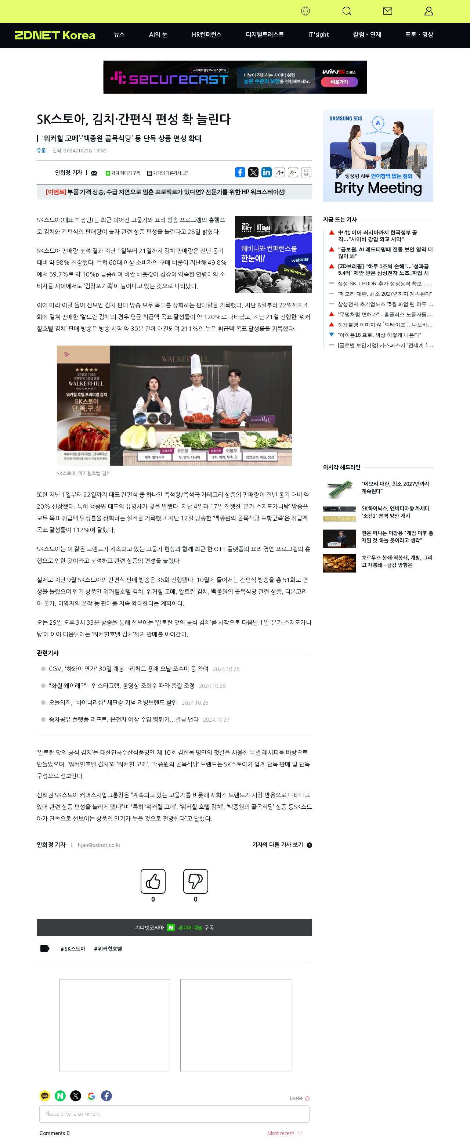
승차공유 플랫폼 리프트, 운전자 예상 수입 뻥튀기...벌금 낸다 (124, 719)
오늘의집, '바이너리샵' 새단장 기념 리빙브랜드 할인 (113, 702)
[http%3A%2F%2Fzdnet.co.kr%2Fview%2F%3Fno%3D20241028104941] (266, 172)
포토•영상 (419, 34)
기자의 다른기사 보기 (168, 173)
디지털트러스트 (265, 34)
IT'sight (318, 34)
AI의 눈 (158, 34)
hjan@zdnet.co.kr (99, 845)
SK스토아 (75, 949)
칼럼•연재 (367, 34)
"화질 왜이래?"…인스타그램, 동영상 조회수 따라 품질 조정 (122, 686)
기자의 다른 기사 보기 (282, 845)
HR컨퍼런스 (207, 34)
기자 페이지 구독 (122, 173)
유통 (41, 150)
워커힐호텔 (110, 949)
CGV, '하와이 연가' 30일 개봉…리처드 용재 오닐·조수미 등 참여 (129, 669)
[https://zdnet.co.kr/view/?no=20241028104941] (240, 172)
